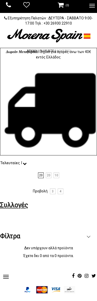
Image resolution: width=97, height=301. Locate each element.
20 (41, 175)
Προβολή (40, 191)
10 (56, 175)
